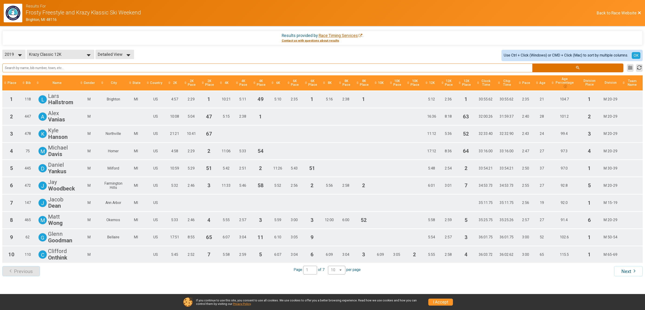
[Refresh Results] (639, 68)
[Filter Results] (630, 68)
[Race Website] (15, 13)
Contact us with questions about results (310, 40)
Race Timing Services (338, 35)
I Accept (440, 302)
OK (636, 55)
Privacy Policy (242, 304)
